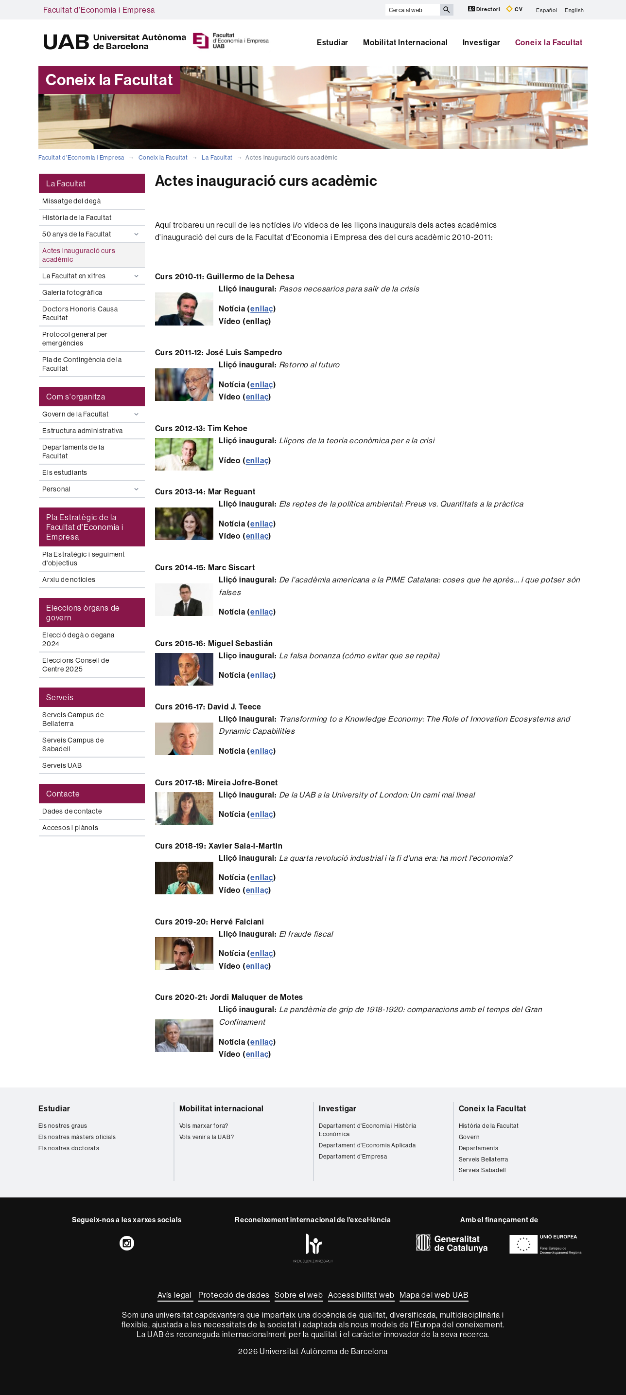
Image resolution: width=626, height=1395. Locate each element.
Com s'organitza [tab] (75, 396)
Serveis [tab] (60, 697)
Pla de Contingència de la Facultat (82, 364)
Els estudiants (64, 472)
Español (546, 9)
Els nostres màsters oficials (77, 1137)
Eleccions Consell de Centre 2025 (75, 664)
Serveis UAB (62, 765)
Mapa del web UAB (434, 1295)
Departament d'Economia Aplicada (367, 1145)
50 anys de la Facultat (91, 234)
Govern (469, 1137)
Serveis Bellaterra (483, 1159)
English (574, 9)
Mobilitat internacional (221, 1108)
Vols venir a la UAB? (206, 1137)
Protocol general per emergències (75, 338)
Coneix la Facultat (549, 42)
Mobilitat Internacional (405, 42)
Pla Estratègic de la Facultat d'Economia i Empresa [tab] (84, 527)
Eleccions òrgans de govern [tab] (83, 612)
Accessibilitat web (361, 1295)
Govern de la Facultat (91, 414)
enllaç (261, 308)
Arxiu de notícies (69, 579)
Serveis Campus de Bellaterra (73, 719)
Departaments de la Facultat (73, 451)
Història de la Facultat (76, 217)
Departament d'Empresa (353, 1156)
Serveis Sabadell (482, 1170)
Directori (485, 9)
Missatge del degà (71, 201)
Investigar (482, 42)
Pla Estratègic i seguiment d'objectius (83, 558)
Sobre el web (299, 1295)
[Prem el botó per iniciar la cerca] (446, 10)
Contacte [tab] (63, 793)
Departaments (479, 1148)
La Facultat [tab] (66, 183)
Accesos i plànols (70, 827)
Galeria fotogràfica (72, 292)
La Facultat (217, 157)
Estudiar (332, 42)
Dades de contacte (72, 811)
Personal (91, 489)
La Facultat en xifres (91, 276)
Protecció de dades (234, 1295)
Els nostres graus (62, 1125)
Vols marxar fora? (204, 1125)
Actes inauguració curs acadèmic (79, 255)
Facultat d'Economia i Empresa (99, 10)
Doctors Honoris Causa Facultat (80, 313)
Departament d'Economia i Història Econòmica (367, 1130)
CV (514, 9)
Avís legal (175, 1295)
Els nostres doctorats (69, 1148)
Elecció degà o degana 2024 (78, 639)
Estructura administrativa (82, 430)
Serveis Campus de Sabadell (73, 744)
